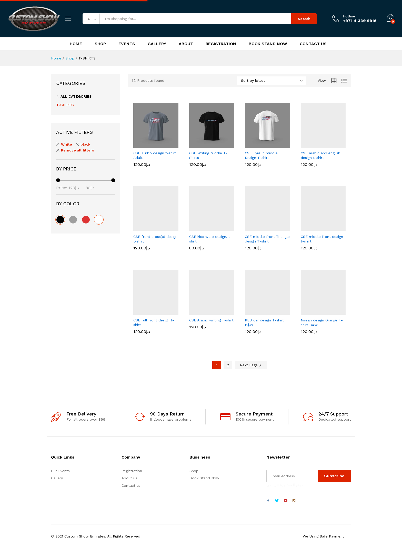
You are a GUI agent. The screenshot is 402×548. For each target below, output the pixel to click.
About (186, 44)
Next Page (251, 365)
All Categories (76, 96)
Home (76, 44)
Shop (100, 44)
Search (304, 19)
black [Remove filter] (85, 144)
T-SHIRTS (65, 105)
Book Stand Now (268, 44)
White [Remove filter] (66, 144)
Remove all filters (77, 150)
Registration (221, 44)
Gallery (157, 44)
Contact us (131, 485)
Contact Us (313, 44)
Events (126, 44)
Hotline (349, 16)
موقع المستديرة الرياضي (285, 485)
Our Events (60, 471)
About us (129, 478)
